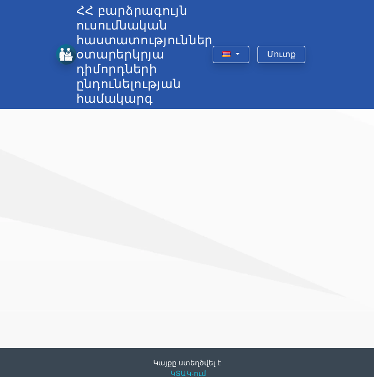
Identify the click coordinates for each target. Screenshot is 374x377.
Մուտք (281, 54)
